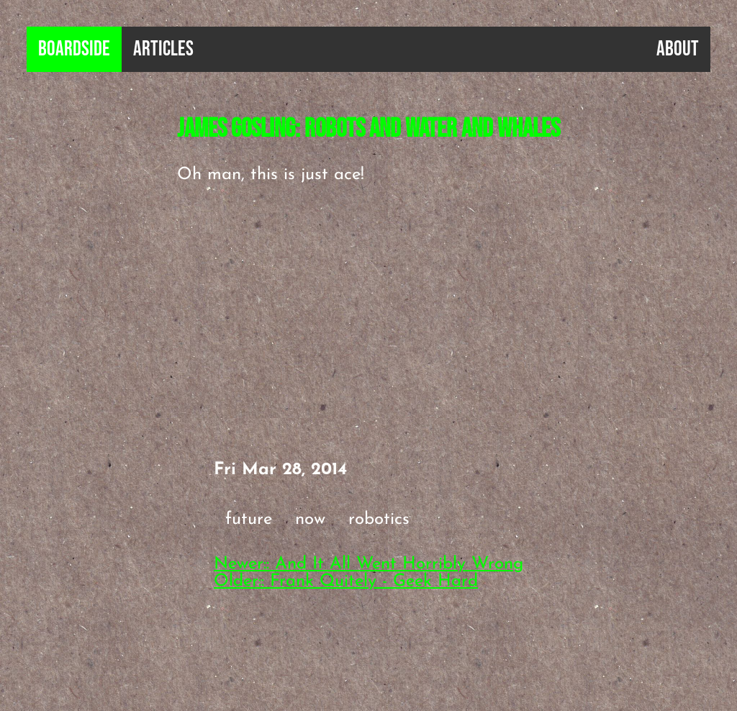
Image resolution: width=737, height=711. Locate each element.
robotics (379, 519)
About (677, 49)
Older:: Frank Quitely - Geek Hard (346, 581)
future (248, 519)
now (310, 519)
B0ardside (74, 49)
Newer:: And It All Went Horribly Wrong (368, 564)
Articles (163, 49)
